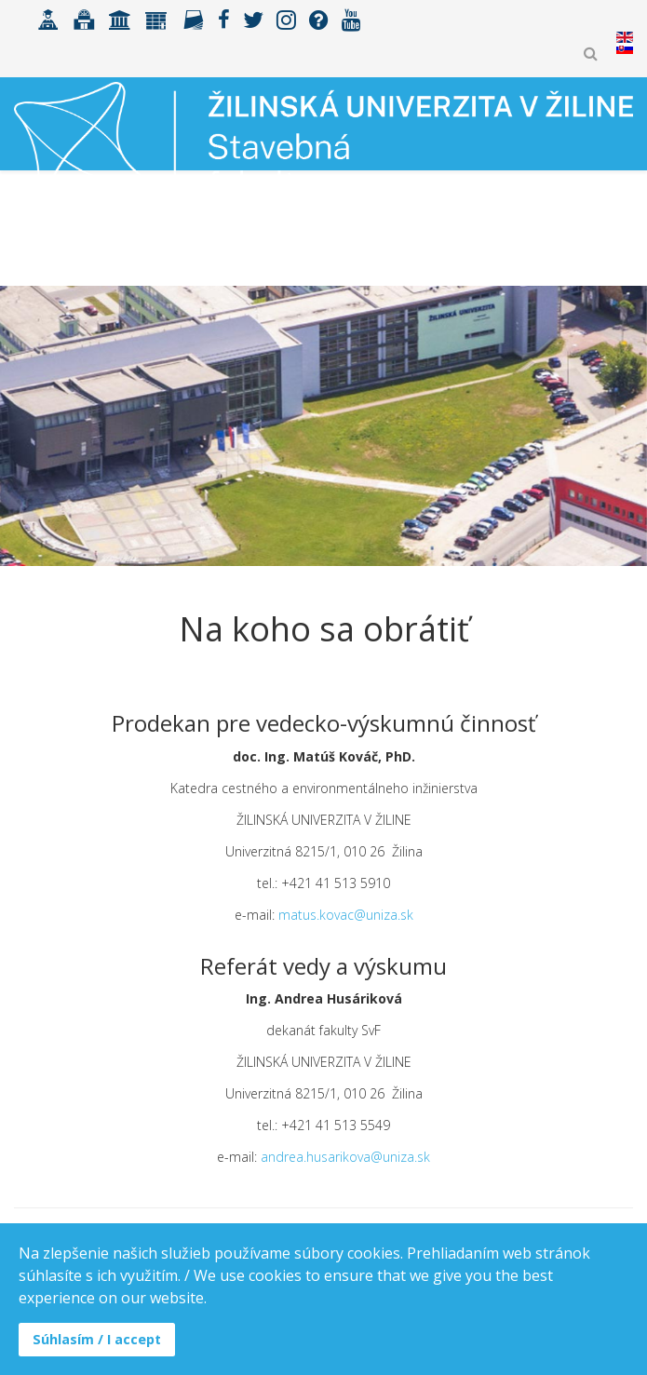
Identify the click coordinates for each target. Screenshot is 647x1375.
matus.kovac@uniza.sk (345, 914)
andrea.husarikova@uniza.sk (345, 1157)
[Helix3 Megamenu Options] (625, 245)
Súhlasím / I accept (97, 1339)
